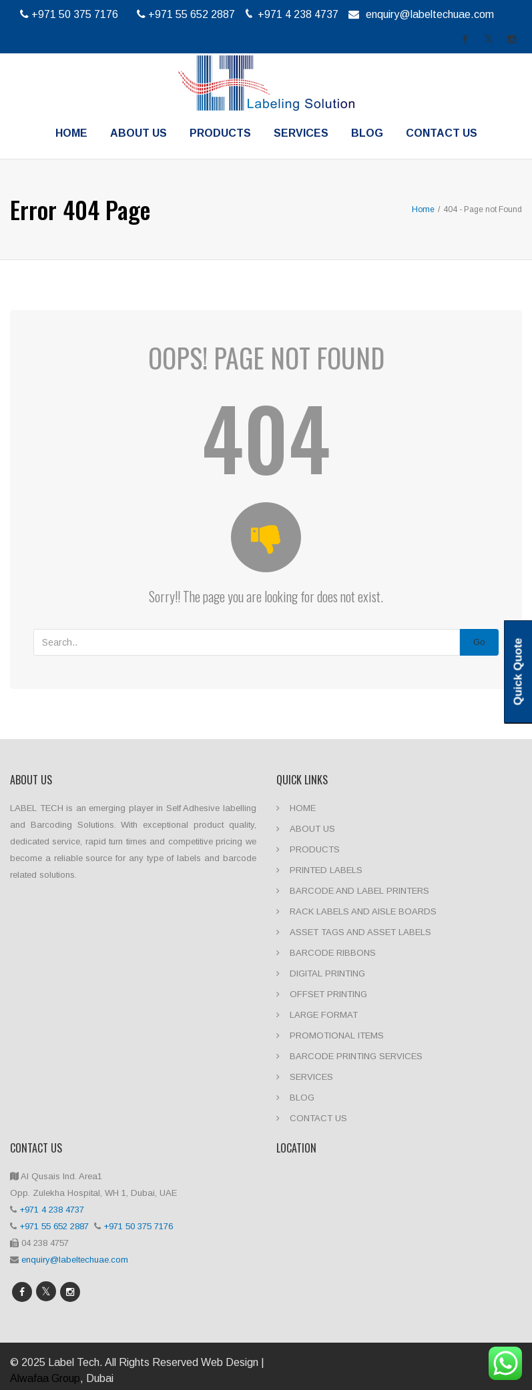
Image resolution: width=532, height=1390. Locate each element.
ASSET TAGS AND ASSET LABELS (360, 932)
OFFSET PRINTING (328, 994)
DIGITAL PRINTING (327, 973)
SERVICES (301, 133)
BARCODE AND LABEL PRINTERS (359, 891)
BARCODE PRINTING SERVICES (356, 1056)
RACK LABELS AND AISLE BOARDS (363, 911)
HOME (71, 133)
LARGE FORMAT (324, 1015)
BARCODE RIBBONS (333, 953)
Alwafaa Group (45, 1378)
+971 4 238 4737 (52, 1210)
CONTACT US (441, 133)
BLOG (367, 133)
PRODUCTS (220, 133)
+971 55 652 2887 (55, 1226)
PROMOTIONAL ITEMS (337, 1035)
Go (479, 642)
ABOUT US (138, 133)
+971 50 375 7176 (139, 1226)
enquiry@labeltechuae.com (430, 14)
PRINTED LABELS (326, 870)
